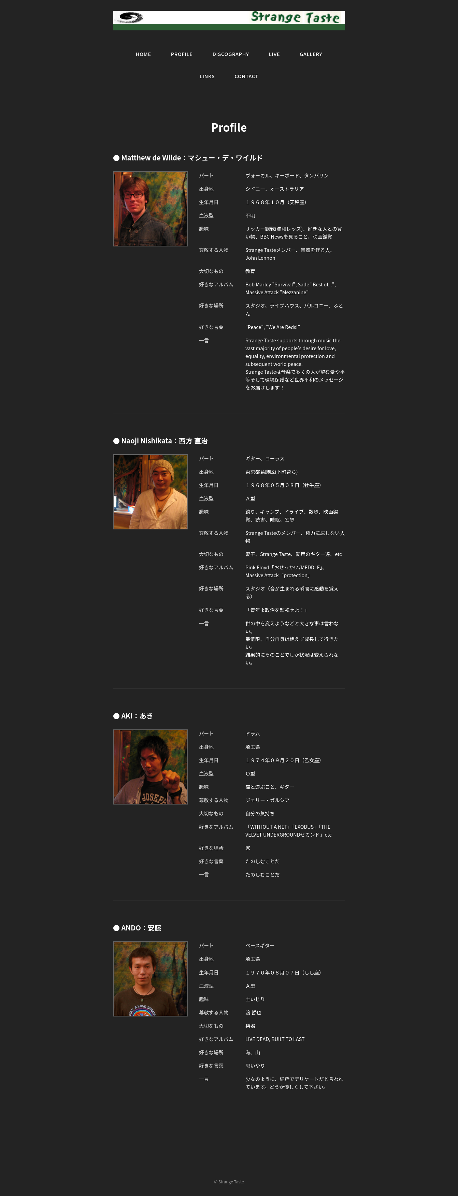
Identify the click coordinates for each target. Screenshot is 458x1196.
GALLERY (311, 53)
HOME (143, 53)
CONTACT (246, 76)
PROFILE (182, 53)
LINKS (207, 76)
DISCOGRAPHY (231, 53)
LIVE (274, 53)
